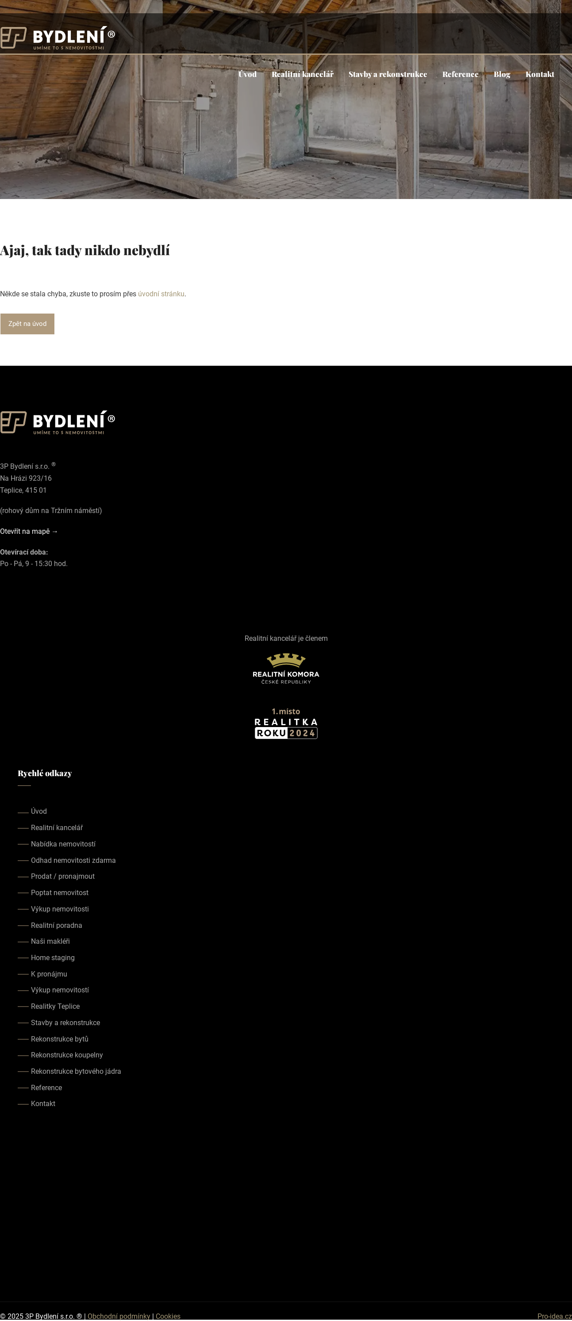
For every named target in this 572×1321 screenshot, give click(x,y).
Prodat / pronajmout (63, 876)
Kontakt (540, 74)
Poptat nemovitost (59, 892)
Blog (502, 74)
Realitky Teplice (55, 1006)
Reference (460, 74)
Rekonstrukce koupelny (67, 1055)
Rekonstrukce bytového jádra (76, 1071)
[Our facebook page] (5, 597)
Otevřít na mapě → (29, 531)
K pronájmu (49, 974)
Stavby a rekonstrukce (388, 74)
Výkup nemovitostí (60, 990)
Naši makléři (50, 941)
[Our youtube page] (30, 597)
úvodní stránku (161, 294)
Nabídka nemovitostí (63, 844)
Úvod (247, 74)
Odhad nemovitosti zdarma (73, 860)
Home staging (53, 957)
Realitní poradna (56, 925)
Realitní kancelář (303, 74)
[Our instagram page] (17, 597)
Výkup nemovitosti (60, 909)
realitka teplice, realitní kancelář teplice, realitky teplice (286, 1205)
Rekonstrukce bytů (59, 1039)
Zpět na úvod (27, 324)
